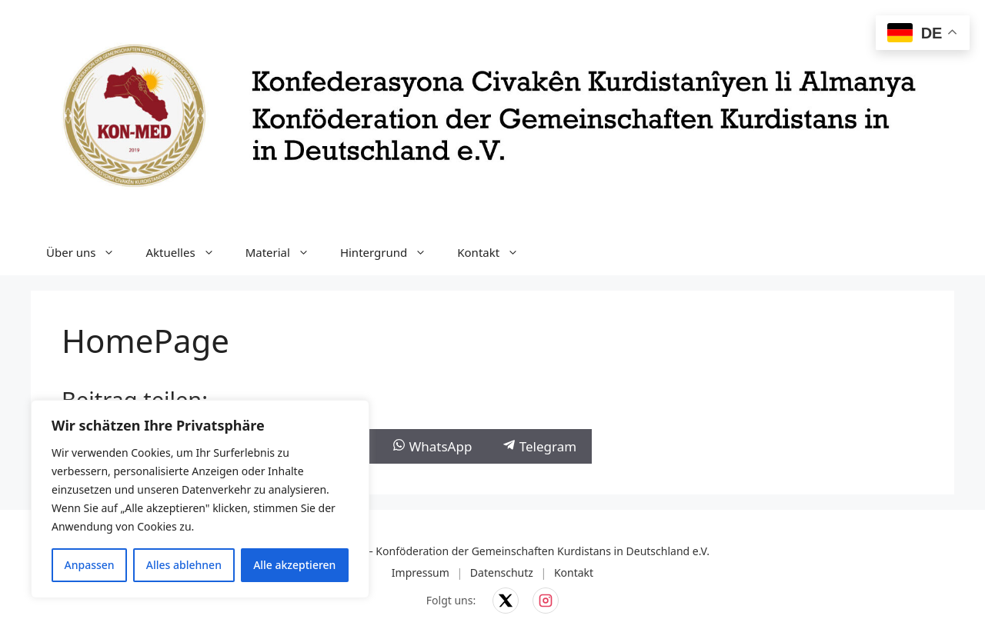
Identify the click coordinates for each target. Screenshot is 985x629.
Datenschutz (501, 572)
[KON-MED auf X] (505, 600)
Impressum (420, 572)
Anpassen (90, 564)
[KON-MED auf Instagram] (546, 600)
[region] (200, 499)
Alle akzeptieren (294, 564)
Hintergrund (391, 252)
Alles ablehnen (184, 564)
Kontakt (495, 252)
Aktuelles (187, 252)
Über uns (88, 252)
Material (285, 252)
